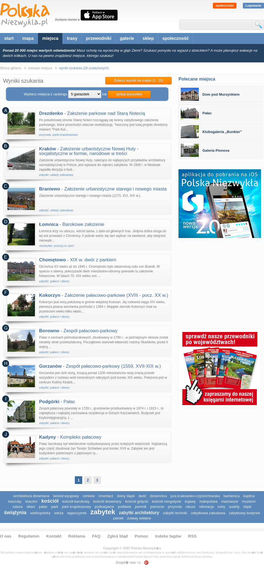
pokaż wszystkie (129, 94)
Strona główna (10, 68)
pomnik (141, 507)
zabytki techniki (175, 513)
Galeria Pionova (215, 150)
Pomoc (141, 536)
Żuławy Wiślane (139, 518)
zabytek (102, 512)
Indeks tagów (168, 536)
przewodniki (98, 38)
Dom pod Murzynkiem (221, 94)
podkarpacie (104, 507)
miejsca (50, 38)
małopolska (208, 501)
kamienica (232, 496)
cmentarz (105, 496)
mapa (28, 38)
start (9, 38)
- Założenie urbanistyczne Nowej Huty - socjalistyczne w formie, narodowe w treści (89, 151)
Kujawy (190, 501)
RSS (192, 536)
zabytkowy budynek (244, 513)
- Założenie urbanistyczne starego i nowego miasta (103, 189)
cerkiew (89, 496)
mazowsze (229, 501)
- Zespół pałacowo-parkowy (78, 330)
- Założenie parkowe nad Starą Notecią (92, 113)
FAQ (96, 536)
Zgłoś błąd (117, 536)
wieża (58, 513)
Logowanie (253, 5)
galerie (127, 38)
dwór (142, 496)
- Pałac (57, 401)
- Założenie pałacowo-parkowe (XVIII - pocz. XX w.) (103, 295)
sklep (148, 38)
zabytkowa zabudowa (208, 513)
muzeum (249, 501)
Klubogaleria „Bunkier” (222, 132)
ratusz (190, 507)
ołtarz (30, 507)
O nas (6, 536)
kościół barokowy (75, 501)
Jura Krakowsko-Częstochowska (195, 496)
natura (18, 507)
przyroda (175, 507)
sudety (234, 507)
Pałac (207, 113)
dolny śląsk (125, 496)
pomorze (157, 507)
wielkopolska (40, 513)
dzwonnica (158, 496)
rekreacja (206, 507)
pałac (43, 507)
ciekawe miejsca (40, 68)
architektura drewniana (31, 496)
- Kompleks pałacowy (70, 437)
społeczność (225, 5)
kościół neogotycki (166, 501)
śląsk (247, 507)
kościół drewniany (107, 501)
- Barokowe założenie (71, 224)
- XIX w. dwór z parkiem (77, 259)
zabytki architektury (139, 512)
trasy (72, 38)
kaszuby (14, 501)
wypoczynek (77, 513)
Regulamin (28, 536)
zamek (118, 518)
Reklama (76, 536)
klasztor (31, 501)
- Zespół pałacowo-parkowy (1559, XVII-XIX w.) (100, 366)
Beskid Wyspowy (66, 496)
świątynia (15, 512)
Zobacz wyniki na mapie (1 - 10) (138, 80)
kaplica (248, 496)
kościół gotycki (136, 501)
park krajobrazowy (76, 507)
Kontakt (54, 536)
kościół (50, 501)
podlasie (124, 507)
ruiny (221, 507)
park (54, 507)
